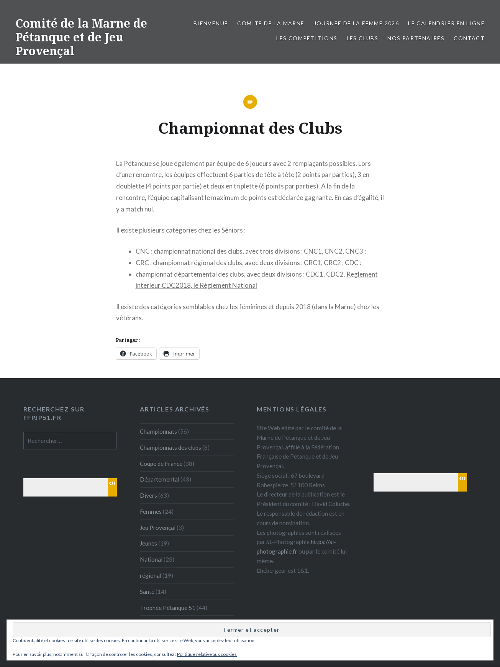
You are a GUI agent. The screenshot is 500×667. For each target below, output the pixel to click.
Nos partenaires (415, 38)
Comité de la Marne (270, 23)
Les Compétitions (306, 38)
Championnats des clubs (170, 447)
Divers (148, 495)
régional (150, 575)
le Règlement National (225, 285)
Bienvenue (210, 23)
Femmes (151, 511)
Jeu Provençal (157, 527)
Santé (147, 591)
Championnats (158, 431)
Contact (469, 38)
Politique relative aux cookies (207, 654)
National (151, 559)
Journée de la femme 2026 (356, 23)
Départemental (159, 479)
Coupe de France (161, 463)
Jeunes (148, 543)
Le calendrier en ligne (446, 23)
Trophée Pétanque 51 (167, 607)
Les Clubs (363, 38)
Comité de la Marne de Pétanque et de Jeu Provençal (81, 37)
